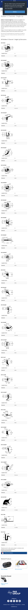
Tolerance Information (8, 552)
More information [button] (8, 8)
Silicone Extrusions (18, 569)
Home (2, 9)
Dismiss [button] (15, 11)
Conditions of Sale (6, 604)
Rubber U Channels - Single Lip (4, 584)
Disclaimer (12, 604)
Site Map (23, 604)
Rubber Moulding (4, 569)
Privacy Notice (18, 604)
